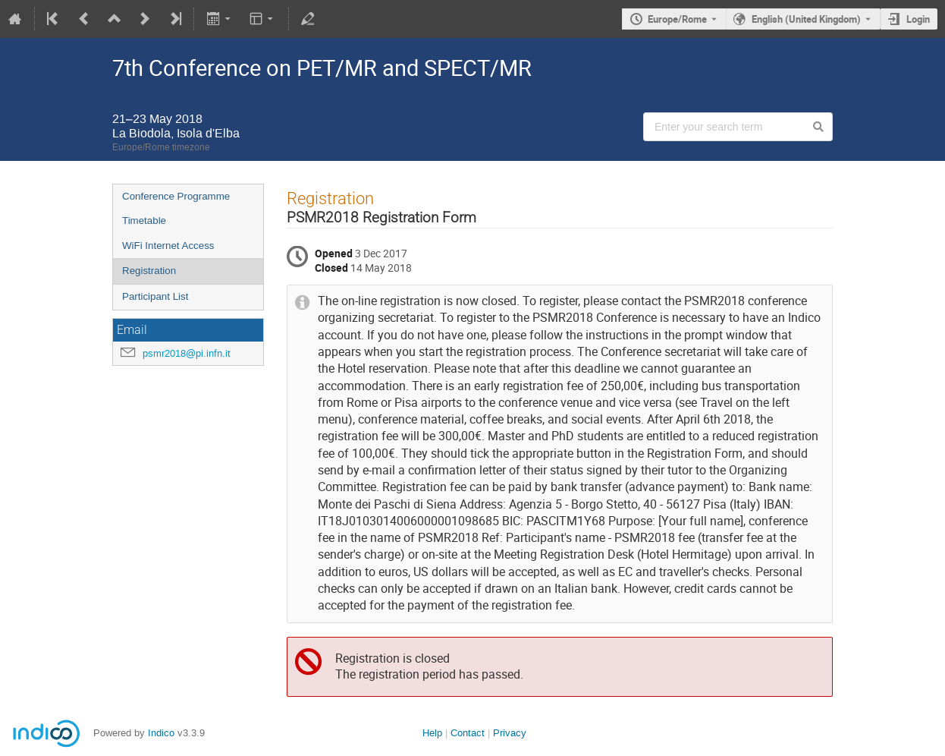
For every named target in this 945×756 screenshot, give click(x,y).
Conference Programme (176, 196)
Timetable (144, 220)
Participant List (155, 296)
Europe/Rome (677, 19)
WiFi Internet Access (168, 245)
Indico (161, 732)
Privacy (509, 732)
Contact (468, 732)
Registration (149, 270)
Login (918, 19)
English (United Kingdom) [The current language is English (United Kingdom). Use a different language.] (806, 19)
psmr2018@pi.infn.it (187, 353)
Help (432, 732)
